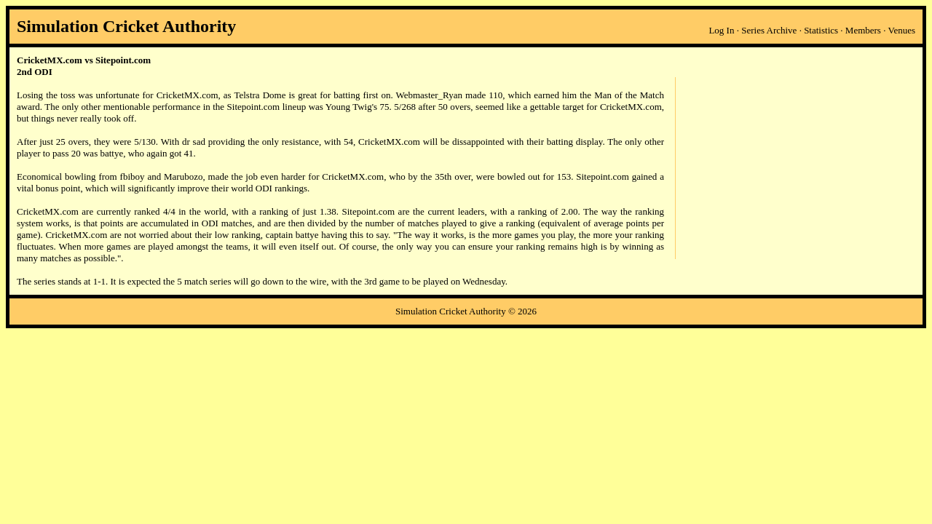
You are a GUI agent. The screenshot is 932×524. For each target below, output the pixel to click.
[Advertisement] (795, 168)
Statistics (821, 30)
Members (863, 30)
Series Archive (769, 30)
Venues (901, 30)
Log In (721, 30)
